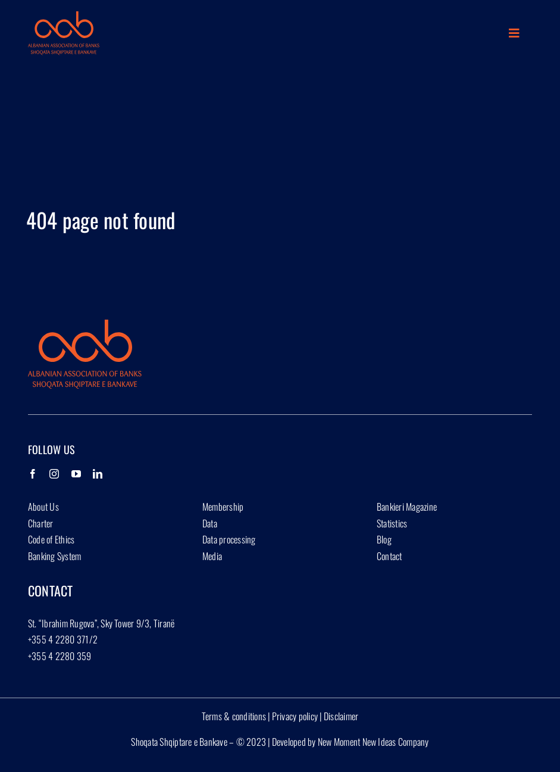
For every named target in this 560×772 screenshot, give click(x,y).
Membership (222, 506)
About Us (43, 506)
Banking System (54, 556)
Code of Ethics (51, 539)
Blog (384, 539)
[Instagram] (54, 474)
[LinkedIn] (97, 474)
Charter (41, 523)
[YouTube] (76, 474)
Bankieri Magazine (407, 506)
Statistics (392, 523)
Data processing (229, 539)
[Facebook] (32, 474)
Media (212, 556)
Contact (389, 556)
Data (209, 523)
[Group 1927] (63, 16)
